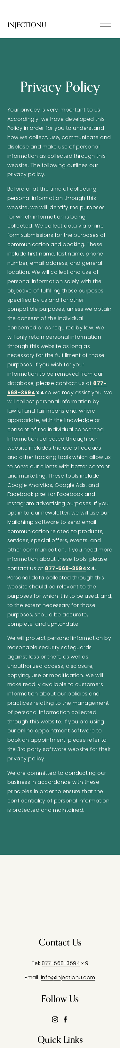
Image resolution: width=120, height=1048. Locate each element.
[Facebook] (65, 1019)
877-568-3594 (61, 963)
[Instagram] (55, 1019)
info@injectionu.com (68, 977)
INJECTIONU (26, 25)
